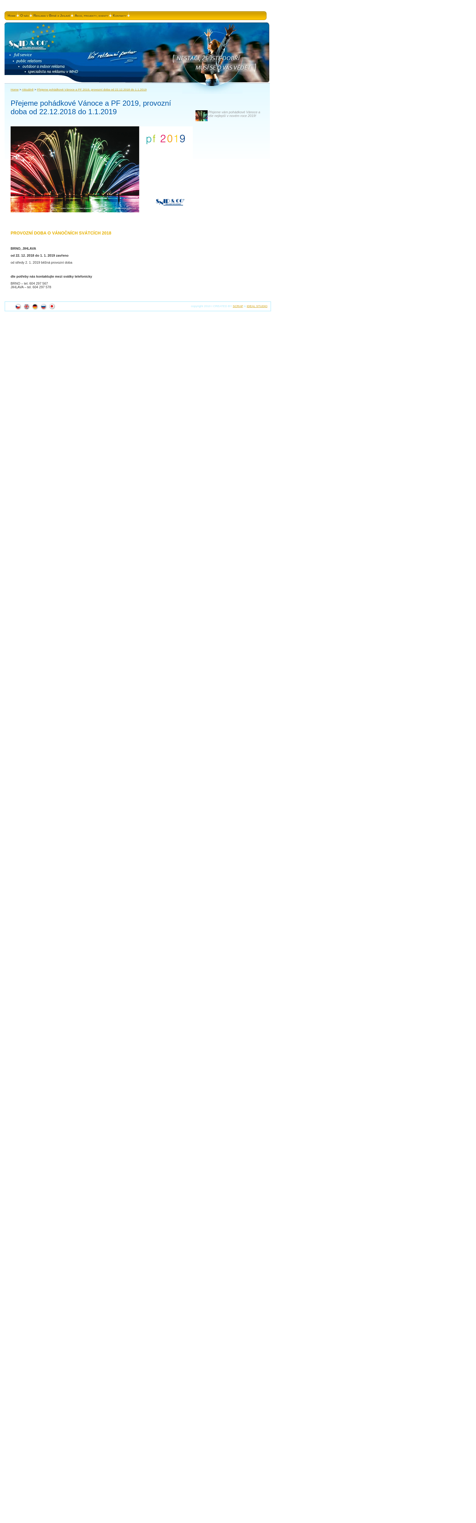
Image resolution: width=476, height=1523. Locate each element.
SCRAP (238, 306)
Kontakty (120, 15)
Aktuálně (27, 89)
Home (11, 15)
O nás (24, 15)
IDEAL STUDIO (257, 306)
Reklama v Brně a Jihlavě (51, 15)
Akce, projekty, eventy (91, 15)
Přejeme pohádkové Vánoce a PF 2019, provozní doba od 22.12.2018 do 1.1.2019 (92, 89)
